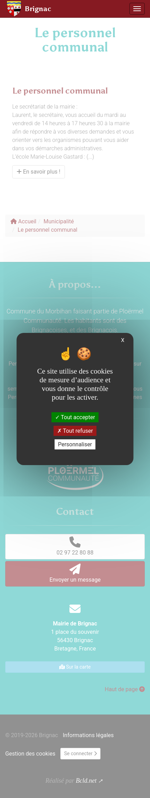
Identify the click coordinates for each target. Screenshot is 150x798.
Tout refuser (75, 431)
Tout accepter (75, 417)
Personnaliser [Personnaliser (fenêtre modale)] (75, 444)
